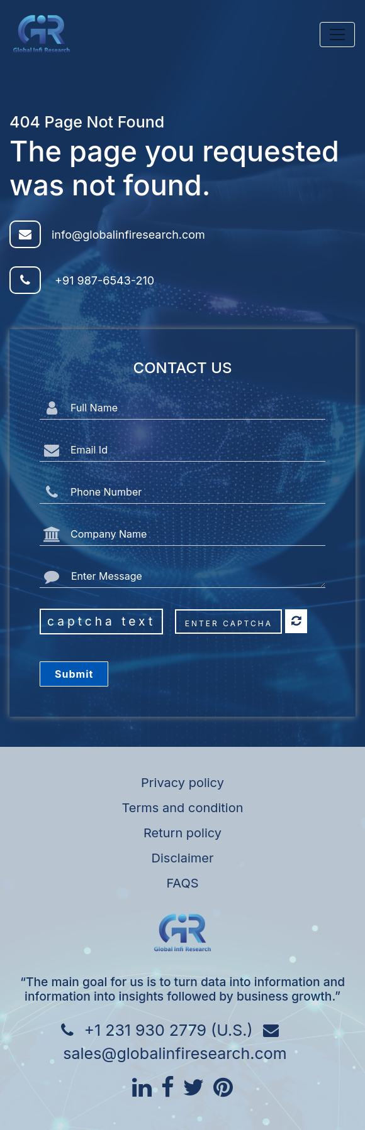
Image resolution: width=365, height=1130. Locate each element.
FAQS (182, 883)
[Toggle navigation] (337, 34)
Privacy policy (182, 782)
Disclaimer (183, 858)
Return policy (182, 832)
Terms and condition (183, 807)
